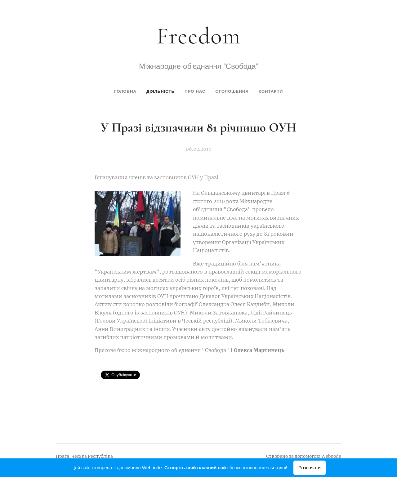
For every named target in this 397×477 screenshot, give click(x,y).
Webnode (331, 456)
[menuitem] (119, 92)
